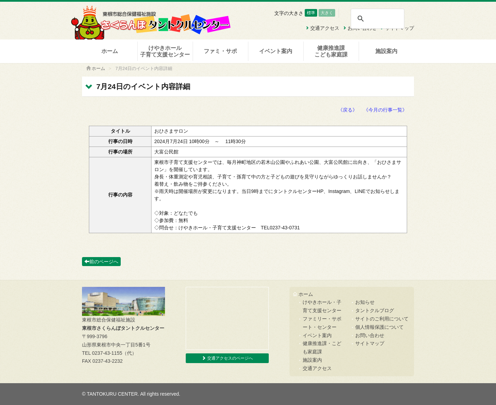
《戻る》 (347, 110)
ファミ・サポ (220, 51)
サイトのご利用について (381, 319)
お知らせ (365, 302)
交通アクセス (317, 368)
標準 (311, 12)
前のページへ (101, 261)
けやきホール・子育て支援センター (322, 306)
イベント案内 (275, 51)
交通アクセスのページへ (227, 358)
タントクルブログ (374, 310)
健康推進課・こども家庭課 (322, 347)
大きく (327, 12)
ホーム (109, 51)
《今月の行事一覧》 (385, 110)
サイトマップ (369, 343)
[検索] (377, 19)
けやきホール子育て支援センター (165, 51)
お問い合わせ (369, 335)
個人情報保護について (379, 327)
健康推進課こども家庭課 (331, 51)
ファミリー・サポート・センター (322, 323)
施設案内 (386, 51)
